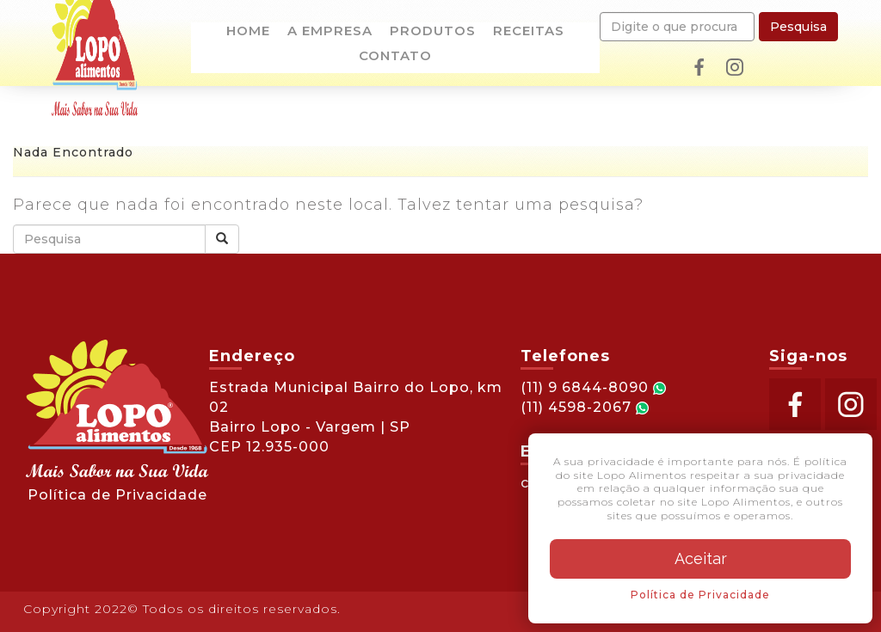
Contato (395, 57)
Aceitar (701, 558)
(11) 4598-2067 (585, 407)
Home (248, 32)
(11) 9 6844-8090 (593, 387)
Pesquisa (798, 26)
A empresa (330, 32)
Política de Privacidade (117, 495)
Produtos (433, 32)
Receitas (528, 32)
